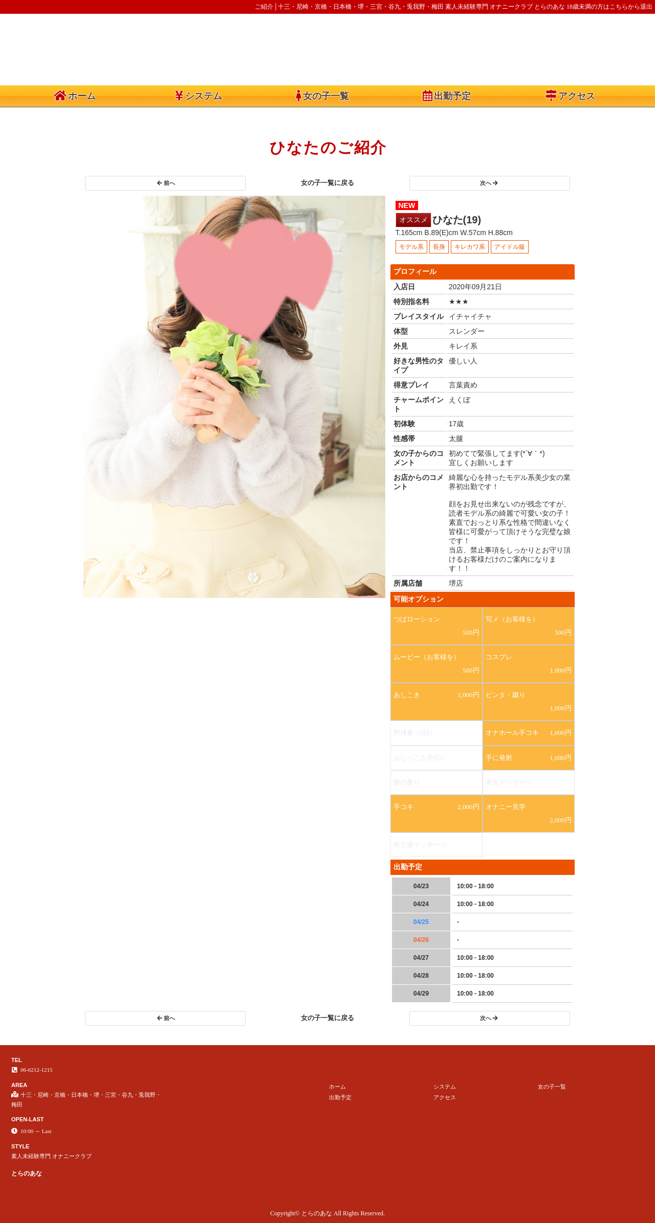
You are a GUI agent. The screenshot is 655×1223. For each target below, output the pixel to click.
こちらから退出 (630, 6)
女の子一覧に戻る (327, 183)
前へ (166, 183)
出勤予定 (447, 95)
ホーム (75, 95)
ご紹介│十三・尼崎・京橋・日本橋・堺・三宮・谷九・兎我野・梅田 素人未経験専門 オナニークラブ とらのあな (410, 6)
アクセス (570, 95)
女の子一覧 (322, 95)
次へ (489, 183)
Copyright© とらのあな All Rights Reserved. (327, 1213)
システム (198, 95)
